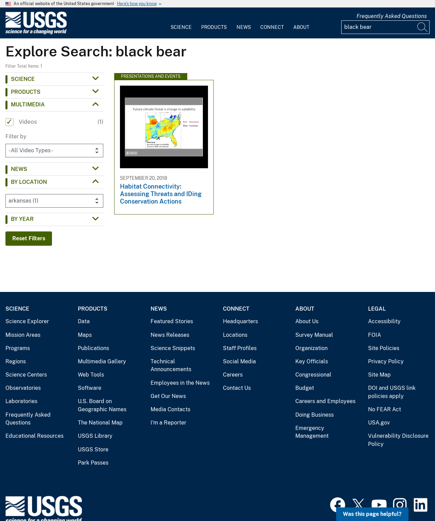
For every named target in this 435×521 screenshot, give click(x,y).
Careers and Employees (325, 401)
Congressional (313, 374)
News (244, 27)
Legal (377, 309)
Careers (233, 374)
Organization (311, 348)
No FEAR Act (384, 409)
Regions (15, 361)
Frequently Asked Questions (391, 16)
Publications (93, 348)
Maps (85, 335)
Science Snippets (173, 348)
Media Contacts (170, 409)
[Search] (423, 27)
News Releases (170, 335)
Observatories (23, 388)
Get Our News (168, 396)
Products (214, 27)
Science (181, 27)
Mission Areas (22, 335)
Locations (235, 335)
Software (89, 388)
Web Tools (91, 374)
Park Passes (93, 462)
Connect (272, 27)
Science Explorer (27, 321)
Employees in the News (180, 383)
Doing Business (314, 415)
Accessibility (384, 321)
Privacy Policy (386, 361)
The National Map (100, 422)
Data (84, 321)
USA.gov (379, 422)
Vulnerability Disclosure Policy (398, 440)
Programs (17, 348)
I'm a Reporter (168, 422)
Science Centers (26, 374)
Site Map (379, 374)
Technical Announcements (171, 365)
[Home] (36, 33)
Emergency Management (312, 432)
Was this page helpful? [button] (372, 514)
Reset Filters (28, 238)
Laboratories (21, 401)
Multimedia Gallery (102, 361)
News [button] (19, 169)
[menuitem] (181, 23)
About (301, 27)
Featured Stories (172, 321)
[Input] (385, 27)
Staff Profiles (240, 348)
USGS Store (93, 449)
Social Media (239, 361)
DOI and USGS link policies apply (392, 392)
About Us (306, 321)
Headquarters (240, 321)
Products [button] (25, 92)
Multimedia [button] (28, 104)
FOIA (374, 335)
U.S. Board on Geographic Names (102, 405)
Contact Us (237, 388)
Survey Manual (314, 335)
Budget (304, 388)
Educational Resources (34, 436)
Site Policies (383, 348)
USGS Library (95, 436)
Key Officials (311, 361)
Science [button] (23, 79)
